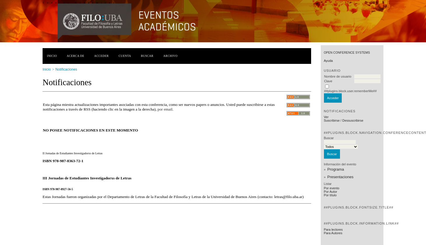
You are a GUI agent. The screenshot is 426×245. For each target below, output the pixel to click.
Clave (328, 81)
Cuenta (125, 55)
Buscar (147, 55)
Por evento (331, 188)
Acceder (101, 55)
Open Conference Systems (347, 52)
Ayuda (328, 60)
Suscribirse (331, 120)
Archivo (170, 55)
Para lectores (333, 229)
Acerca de (75, 55)
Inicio (52, 55)
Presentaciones (340, 177)
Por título (330, 195)
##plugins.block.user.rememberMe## (350, 91)
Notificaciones (66, 69)
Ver (326, 117)
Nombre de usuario (337, 76)
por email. (165, 109)
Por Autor (330, 191)
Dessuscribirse (352, 120)
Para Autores (333, 233)
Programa (335, 169)
